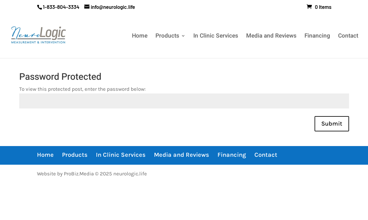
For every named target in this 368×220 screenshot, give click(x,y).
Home (140, 37)
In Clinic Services (215, 37)
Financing (317, 37)
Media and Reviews (271, 37)
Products (167, 37)
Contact (348, 37)
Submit (331, 123)
